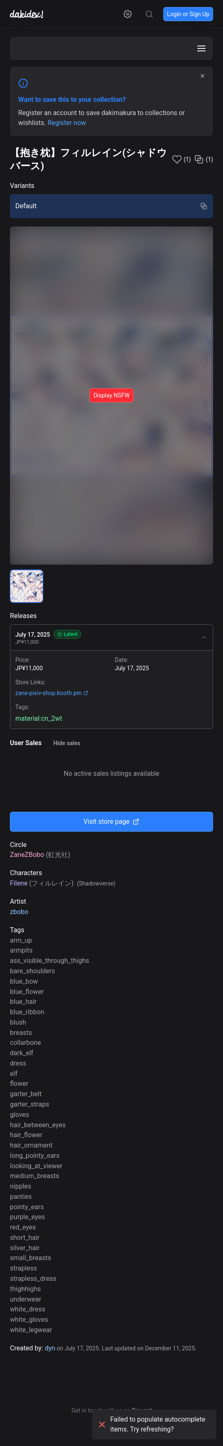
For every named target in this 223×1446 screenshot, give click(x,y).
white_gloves (29, 1319)
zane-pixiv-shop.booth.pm (51, 693)
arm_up (21, 940)
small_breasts (30, 1258)
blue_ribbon (27, 1012)
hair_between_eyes (37, 1125)
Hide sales (66, 743)
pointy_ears (27, 1207)
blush (18, 1022)
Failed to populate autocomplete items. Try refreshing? (151, 1424)
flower (19, 1084)
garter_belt (25, 1094)
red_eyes (23, 1227)
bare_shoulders (32, 971)
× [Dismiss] (202, 76)
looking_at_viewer (36, 1166)
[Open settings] (127, 14)
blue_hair (23, 1002)
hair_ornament (31, 1145)
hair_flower (26, 1135)
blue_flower (27, 992)
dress (18, 1063)
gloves (19, 1115)
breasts (21, 1033)
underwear (25, 1299)
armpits (21, 950)
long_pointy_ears (35, 1156)
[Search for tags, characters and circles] (149, 14)
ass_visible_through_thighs (49, 961)
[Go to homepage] (30, 14)
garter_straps (29, 1104)
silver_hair (25, 1248)
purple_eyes (27, 1217)
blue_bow (24, 981)
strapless (23, 1268)
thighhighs (25, 1289)
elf (13, 1074)
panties (21, 1197)
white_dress (27, 1309)
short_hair (24, 1237)
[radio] (111, 206)
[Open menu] (201, 48)
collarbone (25, 1043)
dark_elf (21, 1053)
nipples (20, 1186)
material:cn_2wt (38, 718)
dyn (50, 1348)
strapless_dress (33, 1278)
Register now (67, 123)
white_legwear (31, 1330)
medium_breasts (34, 1176)
